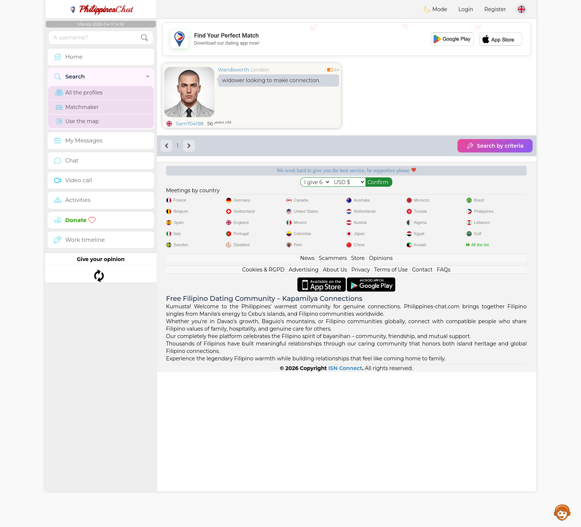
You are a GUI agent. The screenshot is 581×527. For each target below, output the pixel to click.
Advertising (304, 424)
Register (495, 9)
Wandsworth (233, 70)
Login (465, 9)
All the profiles (79, 92)
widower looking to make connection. (271, 80)
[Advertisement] (346, 39)
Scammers (333, 413)
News (307, 413)
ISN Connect (345, 523)
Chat (101, 9)
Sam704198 (190, 123)
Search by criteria (494, 146)
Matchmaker (77, 107)
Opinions (380, 413)
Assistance (562, 512)
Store (358, 413)
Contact (422, 424)
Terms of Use (391, 424)
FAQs (444, 424)
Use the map (77, 121)
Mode (435, 9)
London (259, 70)
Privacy (360, 424)
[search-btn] (144, 37)
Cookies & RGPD (263, 424)
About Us (335, 424)
